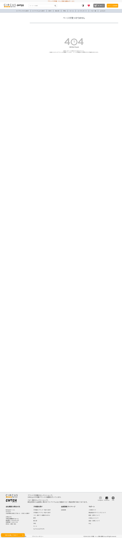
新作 (50, 11)
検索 (55, 5)
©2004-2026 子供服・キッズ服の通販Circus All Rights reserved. (100, 536)
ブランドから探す (23, 11)
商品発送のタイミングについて (97, 512)
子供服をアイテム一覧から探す (42, 512)
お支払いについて (94, 518)
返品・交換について (94, 521)
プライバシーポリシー (37, 536)
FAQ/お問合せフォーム (12, 518)
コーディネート (82, 11)
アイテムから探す (39, 11)
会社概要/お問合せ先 (13, 506)
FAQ (90, 523)
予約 (64, 11)
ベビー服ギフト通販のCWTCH (41, 515)
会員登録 (63, 510)
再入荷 (57, 11)
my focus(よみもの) (38, 529)
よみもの (102, 11)
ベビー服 (93, 11)
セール (72, 11)
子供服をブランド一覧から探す (42, 510)
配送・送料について (94, 515)
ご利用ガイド (92, 510)
